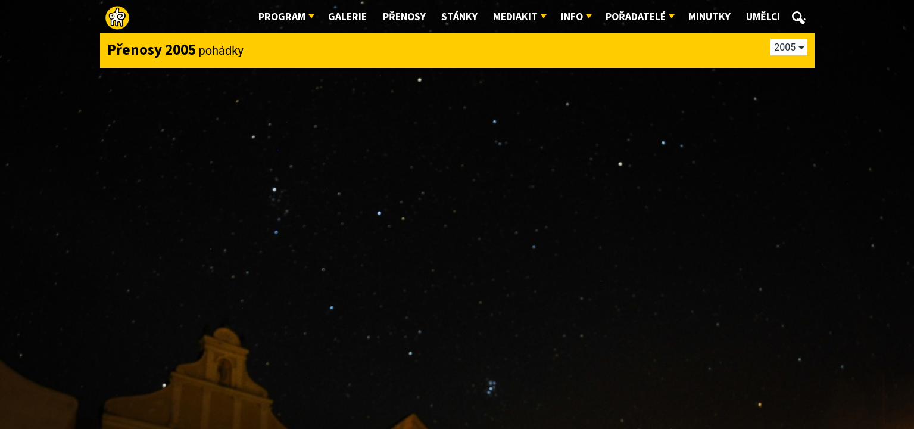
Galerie (347, 17)
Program (281, 17)
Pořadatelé (636, 17)
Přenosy (404, 17)
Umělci (763, 17)
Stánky (459, 17)
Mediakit (515, 17)
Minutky (709, 17)
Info (572, 17)
